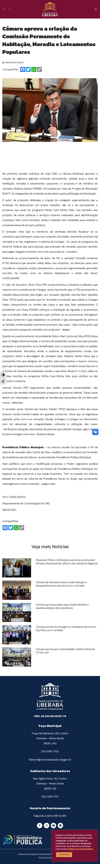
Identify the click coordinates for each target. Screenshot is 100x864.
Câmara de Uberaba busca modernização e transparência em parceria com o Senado (61, 584)
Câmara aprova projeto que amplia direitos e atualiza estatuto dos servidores (62, 606)
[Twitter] (28, 69)
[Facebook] (23, 69)
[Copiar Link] (39, 69)
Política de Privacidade (80, 849)
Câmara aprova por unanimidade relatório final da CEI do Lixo (65, 651)
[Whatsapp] (34, 69)
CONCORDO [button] (64, 854)
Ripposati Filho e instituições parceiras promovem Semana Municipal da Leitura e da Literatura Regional (67, 561)
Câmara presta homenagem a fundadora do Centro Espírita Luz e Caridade (66, 628)
